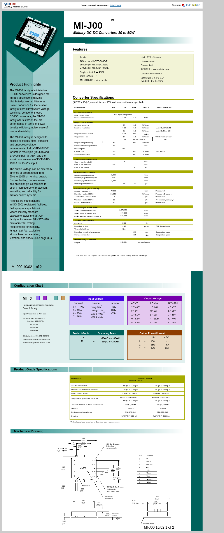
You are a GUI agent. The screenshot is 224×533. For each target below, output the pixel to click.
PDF (186, 5)
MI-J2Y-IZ (115, 5)
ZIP (196, 5)
